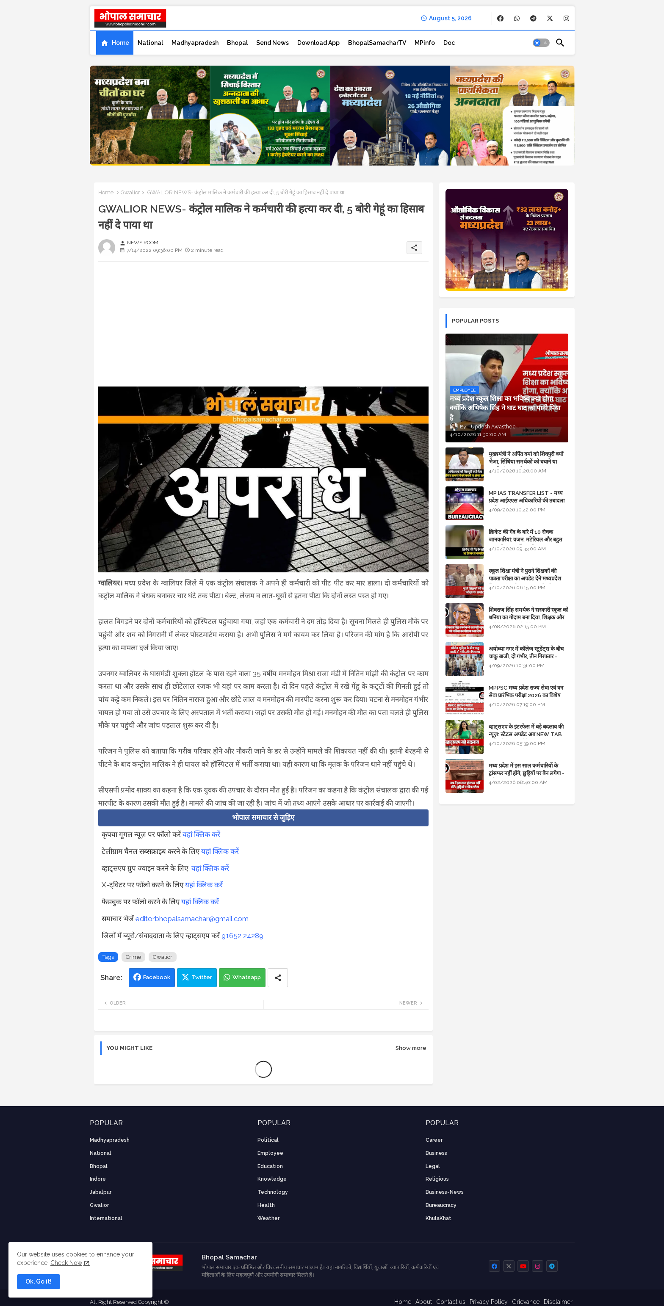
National (150, 42)
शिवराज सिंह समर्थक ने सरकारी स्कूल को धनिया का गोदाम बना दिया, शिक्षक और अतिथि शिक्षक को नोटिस (528, 617)
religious (437, 1179)
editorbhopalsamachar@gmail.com (192, 918)
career (434, 1140)
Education (270, 1166)
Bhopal (237, 42)
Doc (449, 42)
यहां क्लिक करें (201, 834)
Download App (318, 42)
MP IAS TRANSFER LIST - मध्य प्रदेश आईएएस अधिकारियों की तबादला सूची (526, 500)
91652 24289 (242, 935)
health (266, 1205)
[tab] (114, 43)
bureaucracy (441, 1205)
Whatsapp (246, 977)
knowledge (272, 1179)
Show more (411, 1048)
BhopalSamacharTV (377, 42)
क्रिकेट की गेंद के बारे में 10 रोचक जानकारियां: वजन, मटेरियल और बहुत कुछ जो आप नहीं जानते (525, 539)
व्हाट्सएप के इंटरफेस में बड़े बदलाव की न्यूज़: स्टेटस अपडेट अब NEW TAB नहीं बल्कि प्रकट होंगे (526, 734)
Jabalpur (100, 1192)
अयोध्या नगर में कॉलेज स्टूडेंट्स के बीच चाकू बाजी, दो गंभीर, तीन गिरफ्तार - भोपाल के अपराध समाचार (526, 656)
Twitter (201, 977)
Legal (433, 1166)
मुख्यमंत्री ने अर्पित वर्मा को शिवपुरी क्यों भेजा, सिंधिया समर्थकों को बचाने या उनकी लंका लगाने (526, 461)
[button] (541, 43)
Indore (98, 1179)
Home (120, 42)
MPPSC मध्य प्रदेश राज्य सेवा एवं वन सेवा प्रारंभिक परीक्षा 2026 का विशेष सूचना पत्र (526, 695)
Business (436, 1153)
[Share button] (278, 977)
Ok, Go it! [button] (38, 1281)
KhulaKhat (438, 1218)
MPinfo (425, 42)
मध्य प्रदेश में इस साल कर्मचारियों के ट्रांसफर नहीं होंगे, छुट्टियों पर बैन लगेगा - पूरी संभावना (526, 773)
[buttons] (500, 18)
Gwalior (130, 192)
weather (268, 1218)
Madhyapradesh (195, 42)
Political (268, 1140)
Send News (272, 42)
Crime (133, 957)
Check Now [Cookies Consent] (66, 1262)
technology (272, 1192)
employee (270, 1153)
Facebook (156, 977)
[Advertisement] (263, 327)
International (106, 1218)
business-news (445, 1192)
